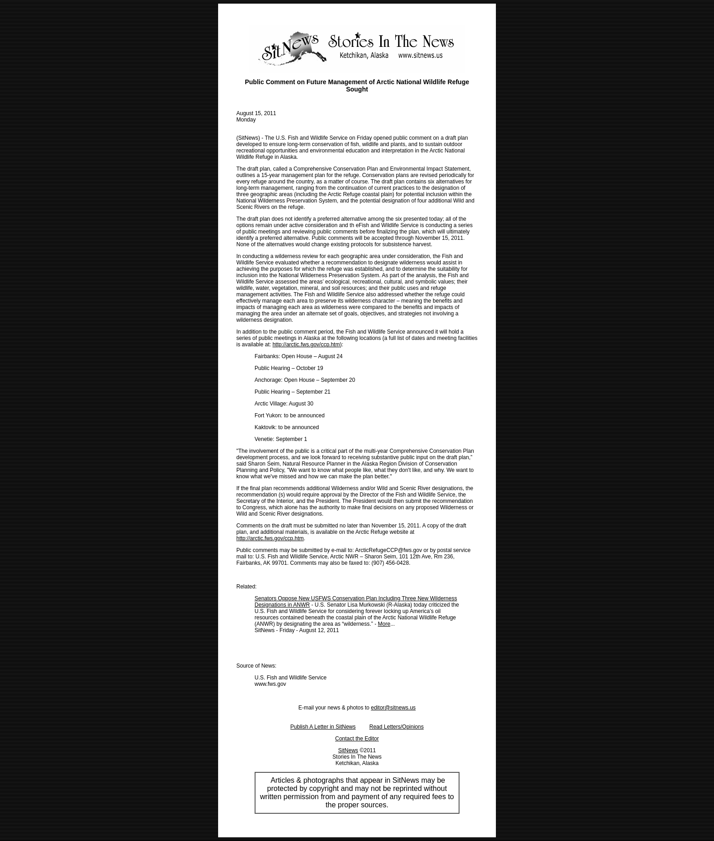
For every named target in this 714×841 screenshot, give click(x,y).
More (384, 624)
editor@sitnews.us (393, 707)
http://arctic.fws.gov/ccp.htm (306, 344)
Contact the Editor (357, 738)
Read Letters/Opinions (396, 727)
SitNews (348, 750)
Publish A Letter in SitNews (323, 727)
